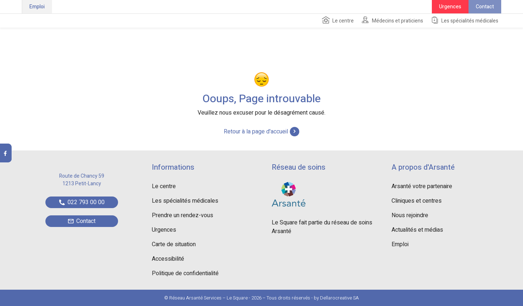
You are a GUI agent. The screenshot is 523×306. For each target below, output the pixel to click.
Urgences (450, 7)
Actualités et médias (417, 230)
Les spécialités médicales (464, 20)
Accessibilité (168, 259)
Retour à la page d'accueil (261, 131)
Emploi (37, 7)
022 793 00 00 (82, 202)
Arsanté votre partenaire (422, 186)
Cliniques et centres (417, 201)
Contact (485, 7)
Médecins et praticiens (392, 20)
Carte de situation (174, 244)
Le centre (337, 20)
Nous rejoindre (410, 215)
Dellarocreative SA (339, 297)
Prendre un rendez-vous (182, 215)
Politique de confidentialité (185, 273)
